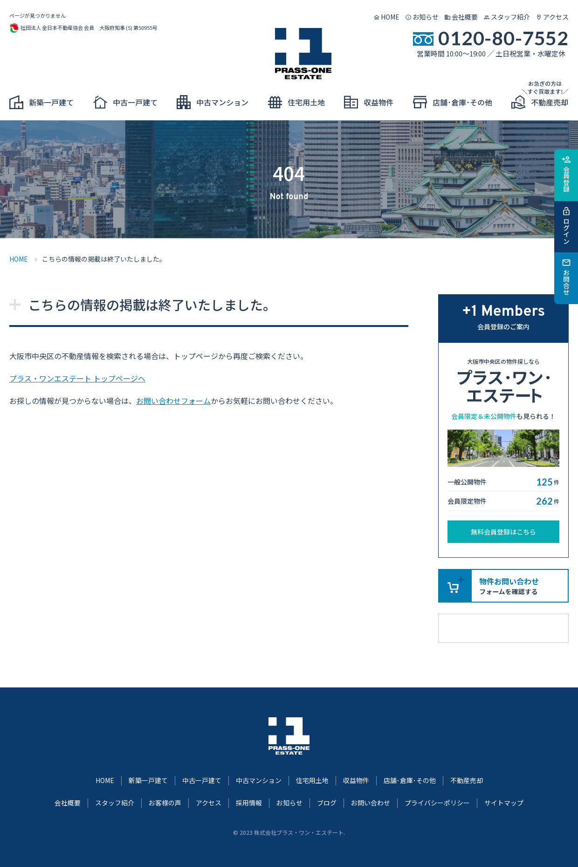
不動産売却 (466, 780)
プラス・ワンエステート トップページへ (77, 378)
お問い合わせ (370, 802)
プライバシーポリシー (437, 802)
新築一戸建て (148, 780)
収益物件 (356, 780)
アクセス (556, 16)
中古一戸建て (201, 780)
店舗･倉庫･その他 (410, 780)
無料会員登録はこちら (503, 531)
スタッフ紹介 (510, 16)
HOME (390, 16)
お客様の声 (165, 802)
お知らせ (426, 16)
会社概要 (465, 16)
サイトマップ (503, 802)
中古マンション (259, 780)
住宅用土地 (312, 780)
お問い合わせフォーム (173, 400)
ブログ (327, 802)
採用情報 (249, 802)
